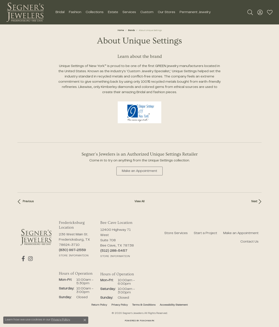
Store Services (176, 233)
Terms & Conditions (143, 305)
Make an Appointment (139, 171)
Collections (95, 12)
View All (139, 201)
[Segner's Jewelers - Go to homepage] (35, 237)
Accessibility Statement (174, 305)
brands (131, 30)
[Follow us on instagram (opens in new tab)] (28, 258)
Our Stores (166, 12)
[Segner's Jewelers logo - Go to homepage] (25, 12)
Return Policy (99, 305)
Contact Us (249, 241)
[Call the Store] (72, 250)
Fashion (75, 12)
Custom (146, 12)
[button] (250, 12)
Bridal (60, 12)
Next (254, 201)
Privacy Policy (119, 305)
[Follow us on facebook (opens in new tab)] (22, 258)
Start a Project (205, 233)
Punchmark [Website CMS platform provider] (147, 321)
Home (120, 30)
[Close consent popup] (84, 320)
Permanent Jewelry (195, 12)
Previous (28, 201)
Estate (113, 12)
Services (129, 12)
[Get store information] (73, 256)
